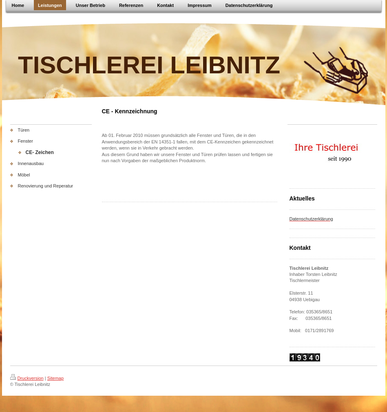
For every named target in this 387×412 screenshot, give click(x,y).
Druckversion (27, 378)
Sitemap (55, 378)
